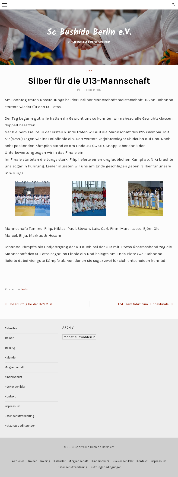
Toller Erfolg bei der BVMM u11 (31, 304)
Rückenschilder (15, 386)
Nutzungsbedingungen (20, 425)
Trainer (9, 338)
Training (10, 347)
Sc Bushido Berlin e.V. (89, 32)
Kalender (10, 357)
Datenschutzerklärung (19, 416)
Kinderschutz (13, 377)
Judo (88, 71)
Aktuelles (11, 328)
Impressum (12, 406)
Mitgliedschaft (14, 367)
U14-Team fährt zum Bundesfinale (143, 304)
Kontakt (10, 396)
